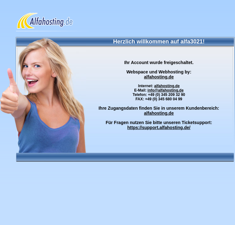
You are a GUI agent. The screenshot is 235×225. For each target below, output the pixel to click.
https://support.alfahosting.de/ (158, 127)
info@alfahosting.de (166, 90)
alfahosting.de (159, 76)
